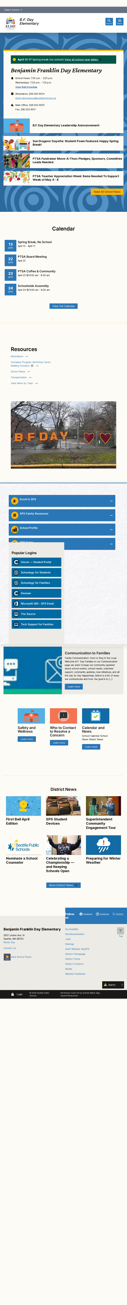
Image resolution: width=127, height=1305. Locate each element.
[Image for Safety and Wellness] (31, 716)
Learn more (74, 686)
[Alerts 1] (113, 985)
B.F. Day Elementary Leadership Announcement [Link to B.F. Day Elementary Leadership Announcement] (66, 125)
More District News (61, 885)
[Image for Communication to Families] (33, 670)
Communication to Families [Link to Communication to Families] (87, 653)
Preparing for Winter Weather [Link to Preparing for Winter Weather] (103, 860)
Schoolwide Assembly (33, 286)
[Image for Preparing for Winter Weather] (103, 845)
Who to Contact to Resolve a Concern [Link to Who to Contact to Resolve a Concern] (63, 731)
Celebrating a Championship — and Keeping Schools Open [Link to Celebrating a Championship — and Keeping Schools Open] (60, 864)
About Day (9, 942)
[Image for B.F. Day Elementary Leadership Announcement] (17, 125)
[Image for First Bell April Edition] (23, 806)
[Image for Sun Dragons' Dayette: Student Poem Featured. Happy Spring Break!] (17, 143)
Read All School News (107, 191)
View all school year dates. (82, 59)
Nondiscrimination (74, 934)
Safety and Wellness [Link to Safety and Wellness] (27, 730)
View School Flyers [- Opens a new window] (17, 956)
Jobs (68, 939)
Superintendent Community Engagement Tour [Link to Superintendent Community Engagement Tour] (101, 823)
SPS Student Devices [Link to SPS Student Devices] (56, 821)
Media (68, 968)
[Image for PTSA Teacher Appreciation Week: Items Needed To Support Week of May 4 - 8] (17, 178)
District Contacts (74, 963)
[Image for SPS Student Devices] (63, 806)
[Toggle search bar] (109, 21)
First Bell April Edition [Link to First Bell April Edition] (17, 821)
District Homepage (75, 953)
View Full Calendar (63, 306)
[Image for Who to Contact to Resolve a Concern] (63, 716)
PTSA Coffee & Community (37, 271)
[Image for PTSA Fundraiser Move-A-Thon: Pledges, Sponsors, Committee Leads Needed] (17, 161)
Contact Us (10, 948)
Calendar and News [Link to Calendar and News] (93, 730)
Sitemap (69, 944)
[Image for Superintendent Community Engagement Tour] (103, 806)
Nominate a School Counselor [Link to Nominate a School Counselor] (22, 860)
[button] (21, 10)
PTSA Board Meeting (32, 256)
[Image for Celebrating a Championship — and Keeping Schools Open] (63, 845)
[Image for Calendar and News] (95, 716)
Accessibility (71, 929)
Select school (13, 10)
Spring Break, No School (35, 242)
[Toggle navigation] (119, 21)
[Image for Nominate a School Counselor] (23, 845)
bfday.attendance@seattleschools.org (35, 98)
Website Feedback (75, 973)
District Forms (72, 958)
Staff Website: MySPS (77, 949)
